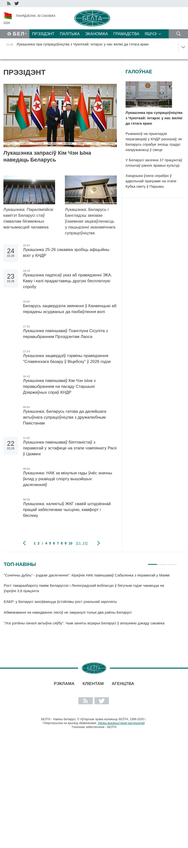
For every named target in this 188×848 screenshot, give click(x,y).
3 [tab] (172, 562)
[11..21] (81, 543)
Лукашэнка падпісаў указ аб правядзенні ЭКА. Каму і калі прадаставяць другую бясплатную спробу (67, 281)
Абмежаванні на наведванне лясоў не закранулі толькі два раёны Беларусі (67, 612)
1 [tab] (152, 562)
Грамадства (126, 34)
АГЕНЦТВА (123, 683)
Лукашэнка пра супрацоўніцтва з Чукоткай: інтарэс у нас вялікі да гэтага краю (154, 117)
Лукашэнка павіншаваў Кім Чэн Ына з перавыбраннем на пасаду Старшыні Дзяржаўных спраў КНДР (59, 386)
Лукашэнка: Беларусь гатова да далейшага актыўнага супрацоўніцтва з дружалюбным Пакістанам (64, 417)
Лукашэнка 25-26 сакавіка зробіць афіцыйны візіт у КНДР (66, 252)
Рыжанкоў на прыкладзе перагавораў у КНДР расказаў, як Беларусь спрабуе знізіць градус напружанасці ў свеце (154, 141)
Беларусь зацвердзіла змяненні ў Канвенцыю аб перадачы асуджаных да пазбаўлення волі (70, 309)
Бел (19, 33)
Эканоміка (96, 34)
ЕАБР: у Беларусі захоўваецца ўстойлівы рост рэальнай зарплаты (60, 601)
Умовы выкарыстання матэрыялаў (121, 723)
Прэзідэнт (43, 34)
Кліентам (93, 683)
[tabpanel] (90, 601)
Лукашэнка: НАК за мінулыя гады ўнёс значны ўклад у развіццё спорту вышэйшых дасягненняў (67, 479)
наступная (98, 543)
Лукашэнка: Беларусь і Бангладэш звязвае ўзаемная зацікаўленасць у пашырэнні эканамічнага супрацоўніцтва (90, 221)
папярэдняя (24, 543)
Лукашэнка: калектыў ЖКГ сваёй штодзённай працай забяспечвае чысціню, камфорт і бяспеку (67, 509)
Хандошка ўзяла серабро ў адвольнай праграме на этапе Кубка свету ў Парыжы (151, 181)
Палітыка (70, 34)
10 (70, 543)
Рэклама (64, 683)
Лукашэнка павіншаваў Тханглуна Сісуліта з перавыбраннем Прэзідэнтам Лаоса (65, 333)
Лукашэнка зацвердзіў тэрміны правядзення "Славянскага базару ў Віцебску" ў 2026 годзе (67, 358)
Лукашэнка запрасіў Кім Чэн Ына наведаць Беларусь (47, 156)
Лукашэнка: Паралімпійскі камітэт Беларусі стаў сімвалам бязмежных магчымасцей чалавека (28, 218)
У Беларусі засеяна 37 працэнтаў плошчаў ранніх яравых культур (154, 162)
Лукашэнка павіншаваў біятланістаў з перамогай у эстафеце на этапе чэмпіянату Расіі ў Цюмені (70, 448)
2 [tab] (162, 562)
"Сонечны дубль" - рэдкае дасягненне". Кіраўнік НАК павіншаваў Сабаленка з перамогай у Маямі (87, 575)
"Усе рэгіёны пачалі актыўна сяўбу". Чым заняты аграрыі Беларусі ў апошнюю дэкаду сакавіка (84, 623)
